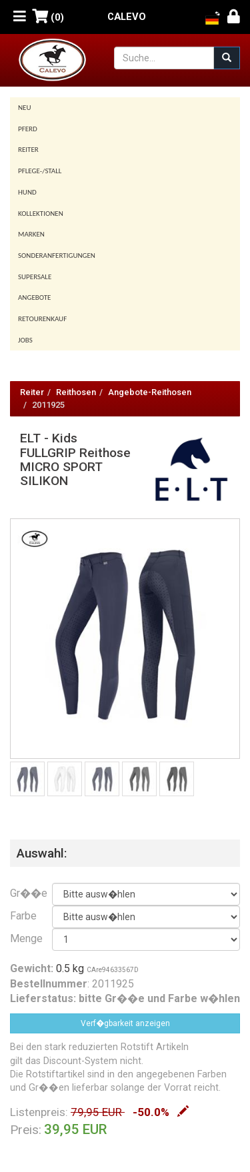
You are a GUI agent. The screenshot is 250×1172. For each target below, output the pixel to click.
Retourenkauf (42, 318)
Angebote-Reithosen (149, 392)
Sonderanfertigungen (56, 255)
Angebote (34, 297)
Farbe (21, 915)
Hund (27, 192)
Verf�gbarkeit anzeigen (125, 1023)
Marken (31, 234)
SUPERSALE (34, 277)
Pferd (27, 129)
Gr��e (21, 893)
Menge (21, 938)
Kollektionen (40, 213)
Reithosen (76, 392)
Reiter (28, 149)
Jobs (25, 340)
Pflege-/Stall (39, 171)
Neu (24, 107)
